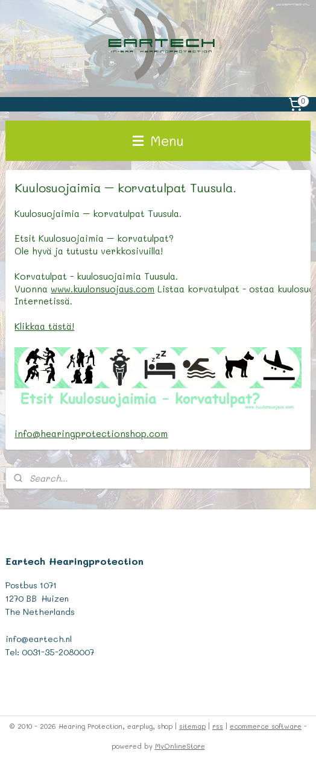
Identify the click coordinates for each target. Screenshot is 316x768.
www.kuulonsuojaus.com (102, 288)
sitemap (192, 726)
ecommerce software (266, 726)
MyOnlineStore (180, 746)
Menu (158, 140)
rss (217, 726)
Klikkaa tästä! (44, 326)
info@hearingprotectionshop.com (91, 433)
